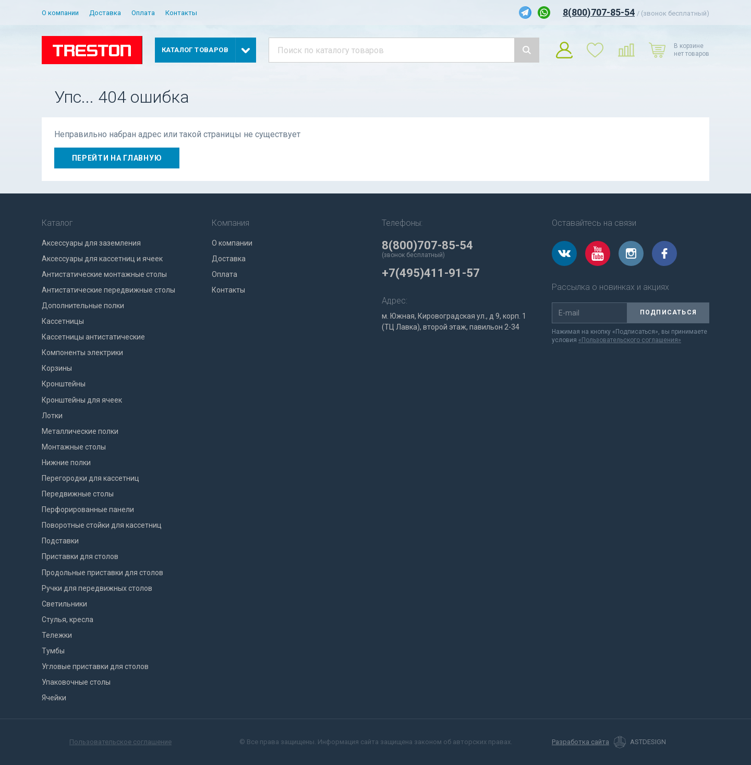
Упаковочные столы (76, 682)
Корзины (57, 368)
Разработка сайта (580, 742)
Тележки (57, 635)
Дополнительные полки (83, 305)
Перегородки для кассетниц (90, 478)
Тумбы (53, 651)
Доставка (105, 13)
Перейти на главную (117, 158)
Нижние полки (66, 462)
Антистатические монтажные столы (104, 274)
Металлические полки (80, 431)
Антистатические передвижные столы (108, 290)
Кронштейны (64, 384)
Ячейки (54, 698)
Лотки (52, 415)
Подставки (60, 541)
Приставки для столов (80, 556)
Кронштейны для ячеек (82, 400)
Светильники (64, 604)
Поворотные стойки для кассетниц (102, 525)
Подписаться (668, 312)
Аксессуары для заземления (91, 243)
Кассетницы (63, 321)
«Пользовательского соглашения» (629, 340)
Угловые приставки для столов (95, 666)
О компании (60, 13)
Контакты (181, 13)
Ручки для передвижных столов (97, 588)
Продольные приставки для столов (102, 572)
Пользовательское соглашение (120, 742)
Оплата (143, 13)
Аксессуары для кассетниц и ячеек (102, 258)
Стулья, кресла (67, 619)
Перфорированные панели (88, 509)
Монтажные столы (74, 447)
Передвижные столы (78, 494)
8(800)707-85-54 (599, 12)
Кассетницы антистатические (93, 337)
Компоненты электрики (82, 352)
